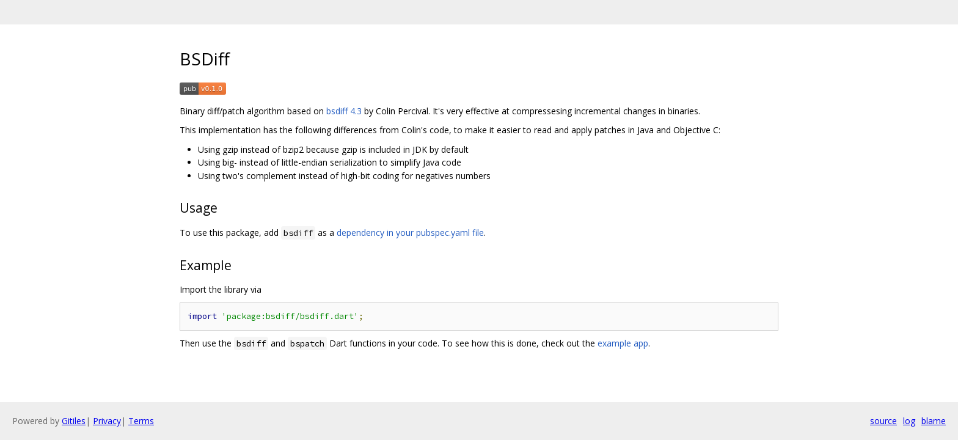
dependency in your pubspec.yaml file (410, 232)
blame (933, 421)
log (909, 421)
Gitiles (74, 421)
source (883, 421)
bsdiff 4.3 (344, 111)
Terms (141, 421)
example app (623, 343)
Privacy (107, 421)
